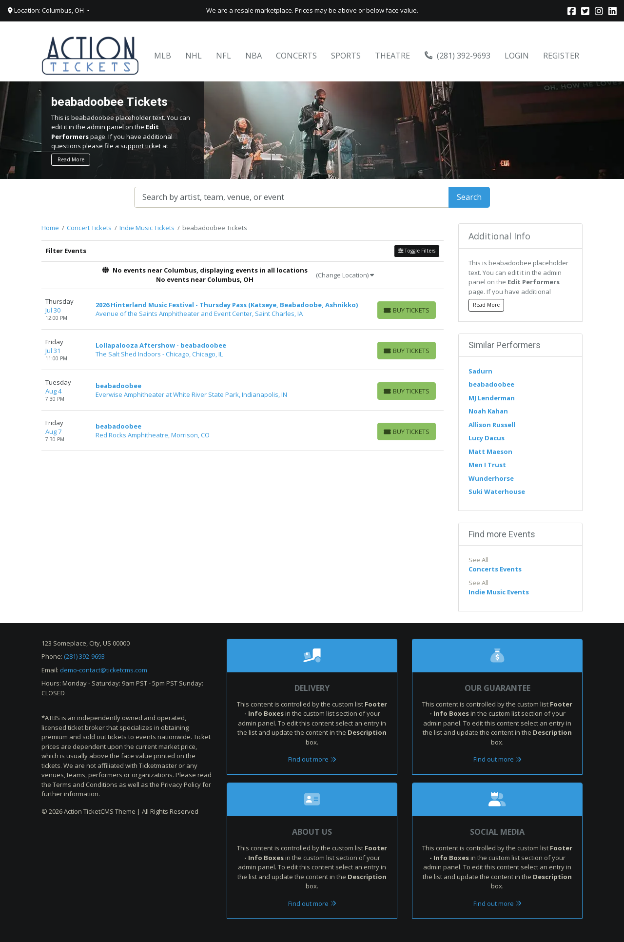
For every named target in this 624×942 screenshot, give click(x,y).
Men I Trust (487, 464)
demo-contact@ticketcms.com (103, 670)
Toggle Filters (416, 250)
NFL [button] (223, 55)
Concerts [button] (296, 55)
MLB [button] (162, 55)
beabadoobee (491, 384)
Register (561, 55)
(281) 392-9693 (458, 55)
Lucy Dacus (486, 437)
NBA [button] (253, 55)
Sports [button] (346, 55)
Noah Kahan (488, 411)
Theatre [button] (392, 55)
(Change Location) (345, 275)
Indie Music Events (498, 592)
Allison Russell (491, 424)
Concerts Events (495, 569)
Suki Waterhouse (496, 491)
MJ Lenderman (491, 397)
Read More (71, 159)
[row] (242, 309)
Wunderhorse (491, 478)
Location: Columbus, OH (46, 10)
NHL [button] (193, 55)
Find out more (312, 759)
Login (517, 55)
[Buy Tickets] (406, 310)
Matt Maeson (490, 451)
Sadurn (480, 371)
